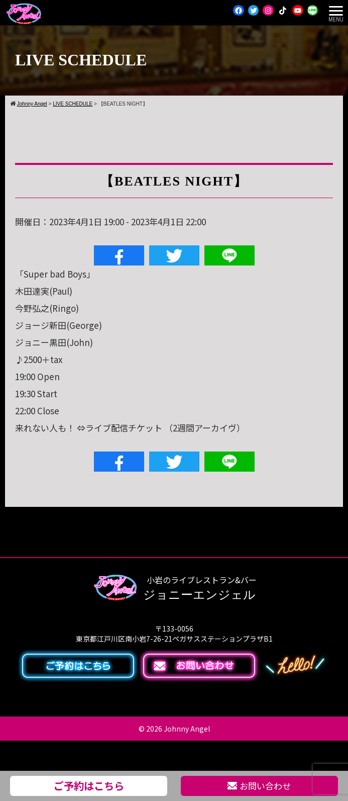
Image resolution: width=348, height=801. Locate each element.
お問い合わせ (259, 785)
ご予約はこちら (89, 785)
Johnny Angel (187, 729)
